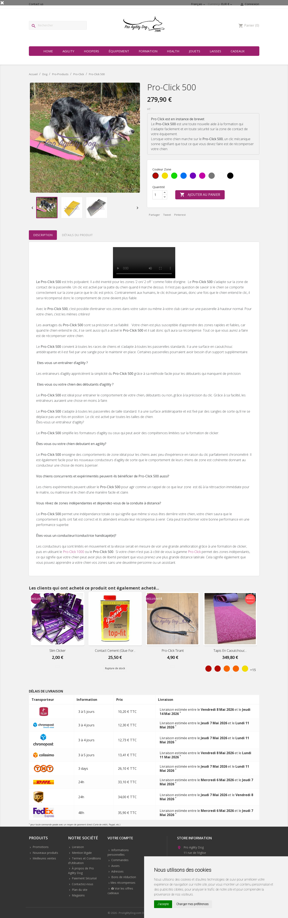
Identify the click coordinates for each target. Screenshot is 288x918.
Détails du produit (77, 235)
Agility (68, 51)
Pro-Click (194, 551)
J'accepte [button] (163, 904)
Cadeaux (238, 51)
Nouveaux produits (45, 853)
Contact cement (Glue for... (115, 650)
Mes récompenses (122, 883)
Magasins (78, 895)
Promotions (40, 847)
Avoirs (115, 866)
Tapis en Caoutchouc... (230, 650)
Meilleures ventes (44, 858)
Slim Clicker (57, 650)
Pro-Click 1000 (73, 551)
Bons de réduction (123, 877)
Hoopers (91, 51)
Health (173, 51)
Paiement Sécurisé (84, 878)
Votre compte (120, 838)
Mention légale (81, 853)
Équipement (119, 51)
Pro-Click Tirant (173, 650)
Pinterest (180, 215)
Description (43, 235)
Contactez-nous (82, 884)
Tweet (167, 215)
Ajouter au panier (200, 194)
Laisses (215, 51)
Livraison (77, 847)
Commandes (119, 860)
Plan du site (79, 890)
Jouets (194, 51)
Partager (154, 215)
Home (48, 51)
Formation (148, 51)
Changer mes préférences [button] (192, 904)
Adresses (117, 871)
